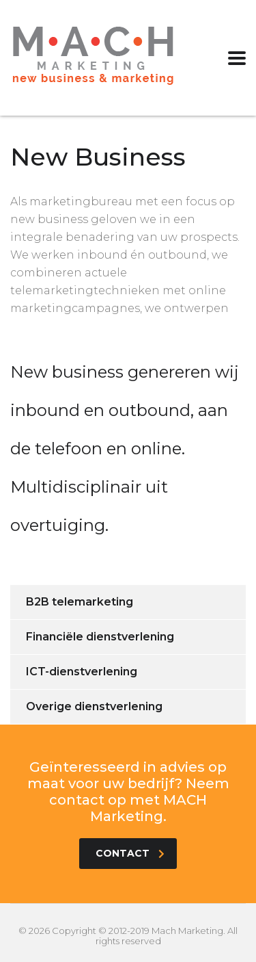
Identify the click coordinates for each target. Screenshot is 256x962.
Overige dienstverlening (94, 706)
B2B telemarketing (79, 601)
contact (130, 853)
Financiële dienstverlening (100, 636)
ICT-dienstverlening (81, 671)
